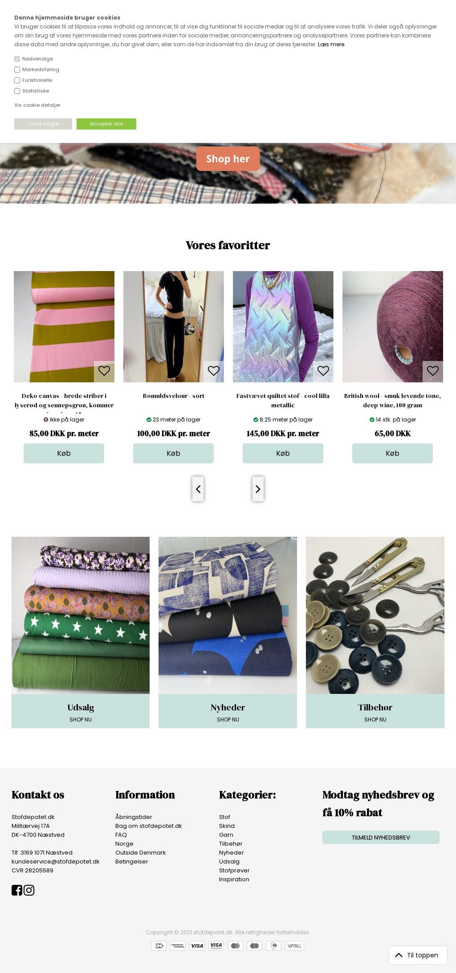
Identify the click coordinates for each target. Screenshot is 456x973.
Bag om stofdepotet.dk (148, 826)
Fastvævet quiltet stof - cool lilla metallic (283, 400)
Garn (226, 835)
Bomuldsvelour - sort (173, 395)
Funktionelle (37, 80)
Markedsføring (40, 69)
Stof (224, 817)
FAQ (121, 835)
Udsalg (229, 861)
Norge (124, 843)
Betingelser (131, 861)
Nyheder (231, 852)
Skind (227, 826)
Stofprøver (234, 870)
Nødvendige (37, 58)
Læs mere (331, 44)
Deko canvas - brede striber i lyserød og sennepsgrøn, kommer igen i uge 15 (64, 405)
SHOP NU (81, 712)
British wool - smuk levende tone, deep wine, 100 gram (392, 400)
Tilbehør (231, 843)
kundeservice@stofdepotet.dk (56, 861)
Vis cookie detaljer (37, 105)
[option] (64, 367)
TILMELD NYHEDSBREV (381, 837)
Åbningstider (133, 817)
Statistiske (35, 90)
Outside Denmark (140, 852)
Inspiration (234, 879)
